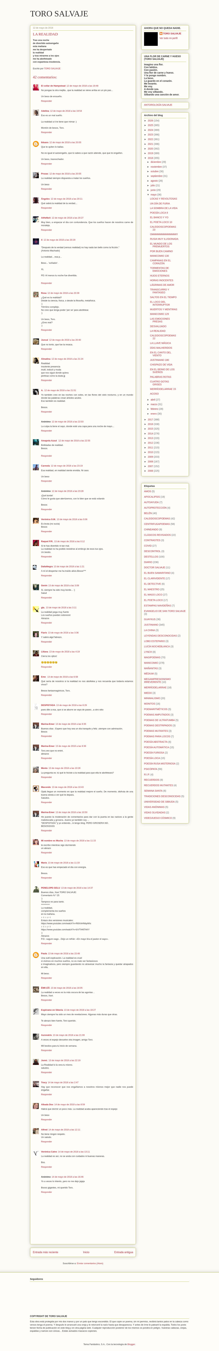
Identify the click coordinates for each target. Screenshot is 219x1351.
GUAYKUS (150, 619)
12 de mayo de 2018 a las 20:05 (65, 142)
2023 (151, 134)
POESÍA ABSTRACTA (156, 741)
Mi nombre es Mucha (52, 840)
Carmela (45, 465)
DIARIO (148, 562)
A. (42, 390)
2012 (151, 442)
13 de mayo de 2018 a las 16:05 (67, 988)
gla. (43, 607)
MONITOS (149, 703)
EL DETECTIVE (152, 583)
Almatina (45, 359)
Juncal (44, 340)
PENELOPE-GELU (50, 888)
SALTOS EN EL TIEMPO (163, 297)
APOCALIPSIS (152, 496)
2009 (151, 456)
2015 (151, 428)
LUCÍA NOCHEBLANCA (157, 646)
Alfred (44, 1129)
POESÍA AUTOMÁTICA (156, 747)
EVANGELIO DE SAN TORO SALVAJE (165, 611)
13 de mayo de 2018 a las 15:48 (64, 953)
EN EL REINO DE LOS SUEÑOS (162, 371)
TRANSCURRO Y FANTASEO (159, 291)
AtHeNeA (46, 218)
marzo (154, 404)
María (44, 862)
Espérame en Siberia (52, 1010)
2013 (151, 438)
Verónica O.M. (48, 519)
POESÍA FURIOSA (154, 752)
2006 (151, 470)
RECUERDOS (151, 779)
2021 (151, 144)
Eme (43, 677)
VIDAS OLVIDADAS (154, 812)
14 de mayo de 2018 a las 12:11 (64, 1129)
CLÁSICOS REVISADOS (157, 535)
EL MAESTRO (151, 589)
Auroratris (46, 1035)
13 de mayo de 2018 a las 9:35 (71, 724)
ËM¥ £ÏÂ (45, 988)
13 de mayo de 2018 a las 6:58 (62, 677)
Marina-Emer (48, 724)
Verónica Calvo (49, 1151)
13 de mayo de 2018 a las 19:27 (80, 1010)
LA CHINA (149, 630)
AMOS (147, 491)
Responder (46, 101)
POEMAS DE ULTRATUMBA (159, 720)
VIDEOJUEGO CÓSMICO (158, 818)
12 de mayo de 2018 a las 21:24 (67, 359)
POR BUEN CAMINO (161, 251)
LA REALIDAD (157, 331)
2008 (151, 461)
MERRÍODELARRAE (155, 687)
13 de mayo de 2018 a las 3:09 (63, 585)
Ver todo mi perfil (169, 38)
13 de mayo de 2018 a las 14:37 (77, 888)
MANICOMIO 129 (159, 314)
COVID (148, 545)
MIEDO (148, 693)
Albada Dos (47, 1104)
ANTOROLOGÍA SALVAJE (158, 104)
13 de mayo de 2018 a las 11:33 (64, 862)
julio (153, 185)
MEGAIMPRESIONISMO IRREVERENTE (157, 680)
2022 (151, 139)
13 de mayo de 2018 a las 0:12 (69, 541)
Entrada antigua (123, 1252)
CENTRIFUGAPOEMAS (157, 524)
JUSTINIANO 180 (159, 360)
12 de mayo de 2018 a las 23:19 (67, 465)
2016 (151, 424)
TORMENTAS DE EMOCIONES (159, 269)
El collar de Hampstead (53, 85)
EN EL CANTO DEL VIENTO (160, 354)
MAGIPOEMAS (152, 657)
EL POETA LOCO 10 (161, 222)
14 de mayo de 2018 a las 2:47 (63, 1082)
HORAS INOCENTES (161, 280)
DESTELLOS (151, 556)
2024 (151, 130)
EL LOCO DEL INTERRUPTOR (160, 303)
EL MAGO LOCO (153, 594)
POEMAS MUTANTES (156, 731)
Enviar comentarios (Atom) (90, 1263)
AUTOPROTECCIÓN (155, 507)
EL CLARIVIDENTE (154, 578)
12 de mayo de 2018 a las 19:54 (66, 111)
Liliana (44, 651)
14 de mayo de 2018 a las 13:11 (74, 1151)
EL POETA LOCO (153, 600)
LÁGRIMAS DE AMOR (162, 285)
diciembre (156, 162)
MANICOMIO (151, 662)
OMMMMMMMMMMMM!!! (164, 234)
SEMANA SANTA (153, 790)
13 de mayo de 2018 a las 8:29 (71, 705)
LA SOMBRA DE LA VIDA (163, 208)
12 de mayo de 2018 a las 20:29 (59, 240)
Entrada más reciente (45, 1252)
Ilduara (44, 142)
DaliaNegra (47, 566)
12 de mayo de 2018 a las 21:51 (60, 390)
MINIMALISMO (152, 698)
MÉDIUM (149, 673)
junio (153, 190)
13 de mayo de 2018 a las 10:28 (64, 768)
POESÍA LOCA (152, 758)
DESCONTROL (152, 551)
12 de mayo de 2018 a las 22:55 (74, 440)
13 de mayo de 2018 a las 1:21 (69, 566)
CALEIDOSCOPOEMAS (157, 518)
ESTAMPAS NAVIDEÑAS (157, 605)
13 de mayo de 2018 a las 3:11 (61, 607)
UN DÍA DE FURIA (160, 203)
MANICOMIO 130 (159, 255)
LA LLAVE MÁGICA (160, 343)
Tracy (44, 1082)
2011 (151, 447)
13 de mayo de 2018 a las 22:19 (64, 1060)
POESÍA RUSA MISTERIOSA (160, 763)
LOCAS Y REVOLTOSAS (163, 198)
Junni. (44, 1060)
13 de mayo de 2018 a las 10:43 (68, 787)
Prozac (44, 173)
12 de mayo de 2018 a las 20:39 (63, 293)
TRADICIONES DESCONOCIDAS (162, 796)
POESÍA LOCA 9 (159, 212)
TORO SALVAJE (59, 13)
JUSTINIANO (151, 624)
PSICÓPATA (150, 769)
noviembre (156, 166)
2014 (151, 433)
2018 (151, 158)
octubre (155, 171)
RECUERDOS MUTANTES (158, 785)
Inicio (86, 1252)
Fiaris (44, 632)
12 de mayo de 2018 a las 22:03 (67, 421)
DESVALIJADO (158, 326)
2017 (151, 419)
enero (154, 413)
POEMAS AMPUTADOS (157, 714)
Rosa (44, 293)
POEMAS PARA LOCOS (157, 736)
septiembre (157, 176)
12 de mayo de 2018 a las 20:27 (67, 218)
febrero (155, 409)
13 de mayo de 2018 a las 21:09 (69, 1035)
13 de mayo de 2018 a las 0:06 (72, 519)
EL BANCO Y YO (159, 217)
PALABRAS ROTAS (160, 377)
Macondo (46, 787)
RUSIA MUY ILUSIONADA (164, 239)
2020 (151, 148)
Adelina (45, 111)
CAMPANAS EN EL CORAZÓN (160, 262)
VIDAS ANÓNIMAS (154, 807)
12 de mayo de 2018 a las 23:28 (67, 491)
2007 (151, 466)
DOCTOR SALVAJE (154, 567)
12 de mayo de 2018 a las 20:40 (65, 340)
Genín (44, 585)
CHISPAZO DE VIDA (161, 364)
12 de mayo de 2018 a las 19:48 (82, 85)
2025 (151, 125)
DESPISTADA (48, 705)
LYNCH (148, 652)
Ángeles (45, 199)
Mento (44, 768)
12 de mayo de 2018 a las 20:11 (67, 199)
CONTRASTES (152, 540)
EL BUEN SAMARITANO (157, 573)
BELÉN (148, 513)
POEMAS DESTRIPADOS (158, 725)
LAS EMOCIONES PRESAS (160, 320)
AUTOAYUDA (151, 502)
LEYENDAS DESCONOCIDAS (160, 635)
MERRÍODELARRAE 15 (163, 389)
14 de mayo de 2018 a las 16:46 (67, 1177)
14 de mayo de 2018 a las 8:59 (69, 1104)
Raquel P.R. (47, 541)
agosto (154, 180)
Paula (44, 953)
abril (153, 399)
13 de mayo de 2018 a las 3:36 (63, 632)
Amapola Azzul (49, 440)
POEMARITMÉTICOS (156, 709)
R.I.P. (147, 774)
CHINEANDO (151, 529)
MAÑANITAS (151, 668)
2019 (151, 153)
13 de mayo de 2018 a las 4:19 (64, 651)
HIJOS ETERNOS (159, 275)
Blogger (131, 1344)
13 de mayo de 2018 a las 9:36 (71, 746)
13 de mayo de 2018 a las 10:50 (71, 812)
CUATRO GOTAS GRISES (159, 383)
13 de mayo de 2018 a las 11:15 (80, 840)
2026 (151, 120)
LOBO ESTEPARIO (154, 641)
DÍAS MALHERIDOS (161, 347)
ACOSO (154, 393)
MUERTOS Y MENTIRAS (163, 309)
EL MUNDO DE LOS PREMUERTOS (161, 245)
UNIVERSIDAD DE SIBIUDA (159, 801)
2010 (151, 452)
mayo (154, 194)
